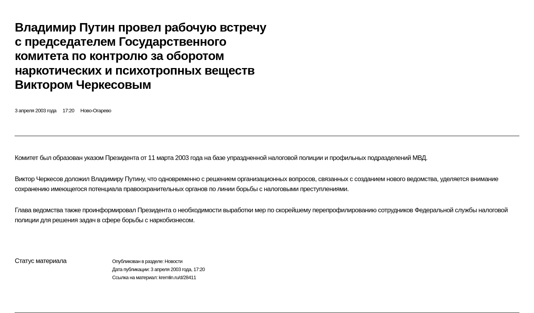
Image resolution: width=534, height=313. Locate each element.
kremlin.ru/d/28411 (177, 277)
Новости (173, 261)
